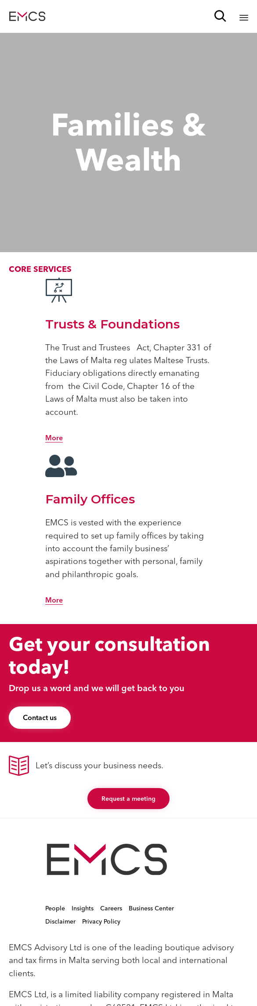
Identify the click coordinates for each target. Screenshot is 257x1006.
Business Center (151, 908)
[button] (54, 438)
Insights (83, 908)
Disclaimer (60, 921)
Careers (111, 908)
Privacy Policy (101, 921)
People (55, 908)
